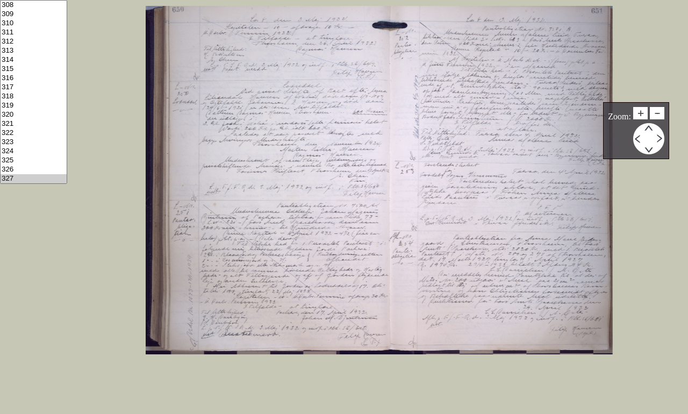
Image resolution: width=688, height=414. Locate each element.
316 (34, 78)
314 (34, 60)
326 (34, 169)
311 (34, 32)
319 (34, 105)
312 (34, 41)
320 (34, 114)
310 (34, 23)
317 (34, 87)
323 (34, 142)
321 (34, 124)
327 (34, 178)
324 (34, 151)
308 (34, 5)
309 (34, 14)
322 (34, 133)
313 (34, 50)
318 (34, 96)
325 (34, 160)
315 (34, 69)
